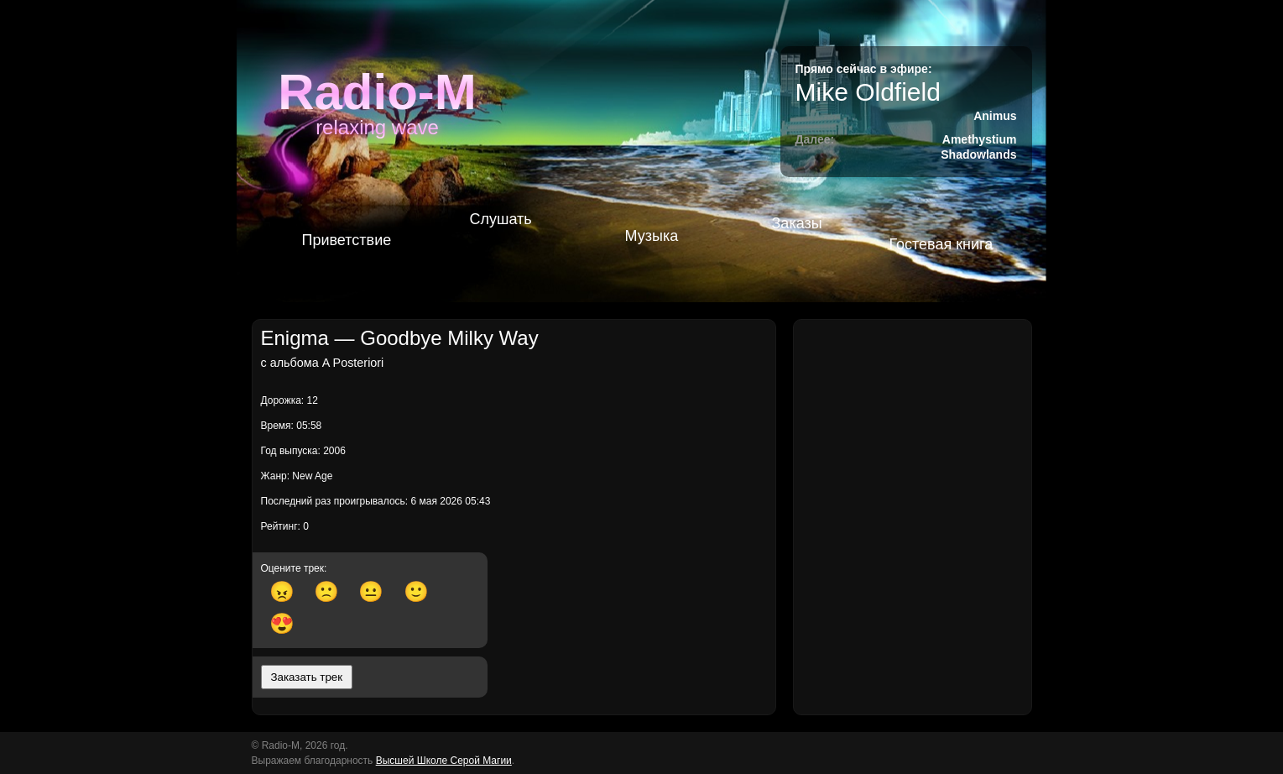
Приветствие (347, 240)
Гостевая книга (941, 244)
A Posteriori (353, 362)
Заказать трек (307, 677)
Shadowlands (978, 154)
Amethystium (979, 139)
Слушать (501, 219)
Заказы (797, 223)
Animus (994, 116)
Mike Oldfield (868, 92)
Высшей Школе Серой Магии (444, 760)
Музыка (652, 235)
